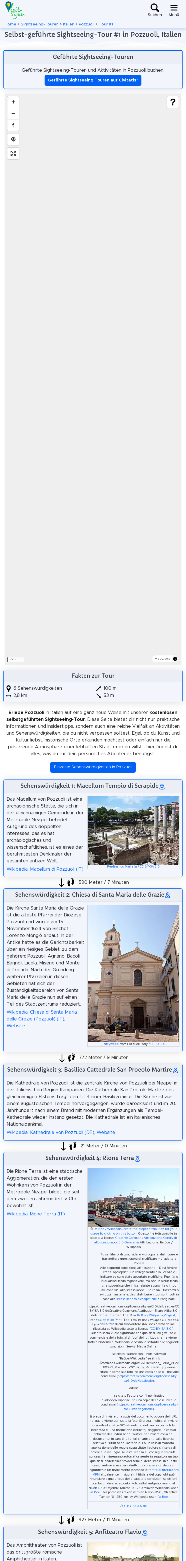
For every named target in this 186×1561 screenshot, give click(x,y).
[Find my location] (13, 139)
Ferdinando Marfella (122, 866)
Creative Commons (129, 1238)
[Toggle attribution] (175, 658)
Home (10, 24)
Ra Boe (94, 1492)
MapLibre (163, 658)
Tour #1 (106, 24)
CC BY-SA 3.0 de (134, 1506)
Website (16, 1026)
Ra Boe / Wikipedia (108, 1229)
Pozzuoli (86, 24)
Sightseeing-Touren (40, 24)
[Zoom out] (13, 113)
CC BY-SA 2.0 (150, 866)
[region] (93, 379)
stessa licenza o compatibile (136, 1299)
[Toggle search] (154, 10)
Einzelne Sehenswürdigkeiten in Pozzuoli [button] (93, 767)
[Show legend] (173, 102)
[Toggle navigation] (174, 10)
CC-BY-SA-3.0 (161, 1328)
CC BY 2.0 (158, 1044)
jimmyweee (110, 1044)
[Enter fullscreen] (13, 153)
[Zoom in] (13, 102)
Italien (68, 24)
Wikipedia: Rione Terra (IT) (36, 1214)
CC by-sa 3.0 (106, 1320)
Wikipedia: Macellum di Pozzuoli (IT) (45, 869)
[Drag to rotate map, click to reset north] (13, 125)
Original (169, 1315)
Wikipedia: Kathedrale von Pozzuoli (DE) (50, 1132)
